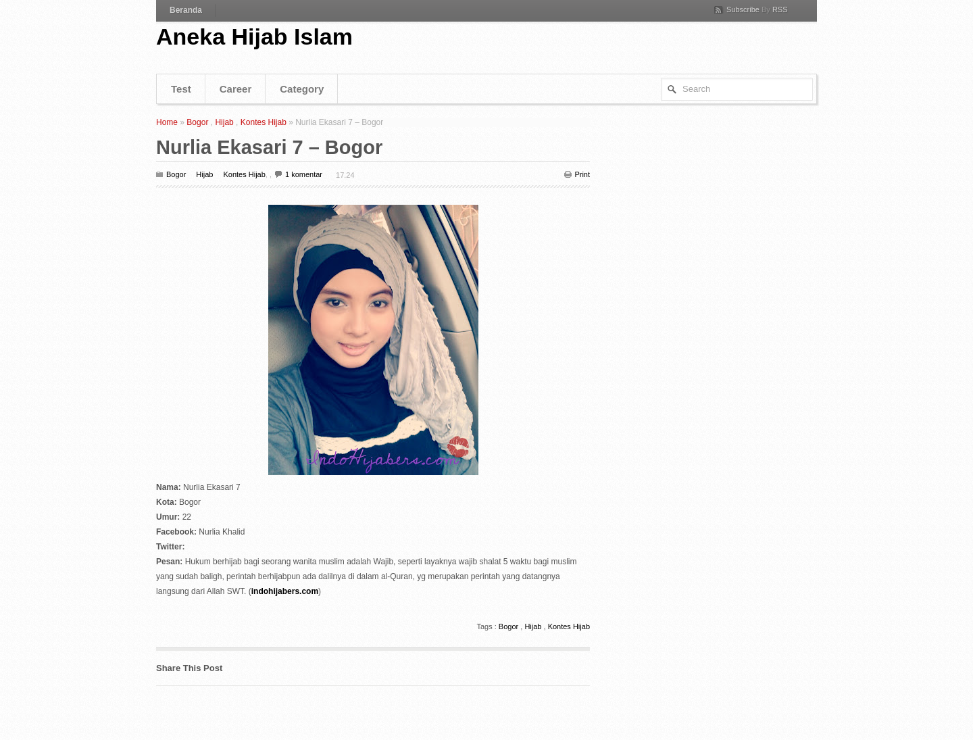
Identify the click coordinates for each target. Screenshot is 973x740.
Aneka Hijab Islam (254, 36)
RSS (780, 9)
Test (181, 89)
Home (167, 122)
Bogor (197, 122)
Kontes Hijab (263, 122)
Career (236, 89)
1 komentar (303, 174)
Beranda (186, 10)
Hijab (224, 122)
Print (582, 174)
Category (302, 89)
